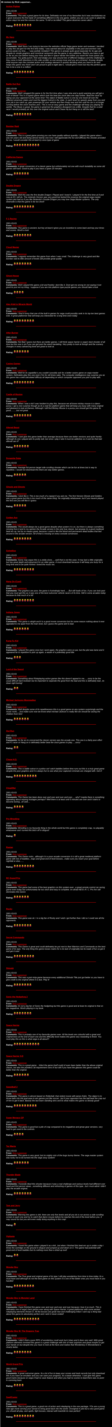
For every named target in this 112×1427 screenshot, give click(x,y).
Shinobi (10, 968)
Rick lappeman (19, 91)
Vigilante (10, 1236)
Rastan (9, 847)
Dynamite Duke (13, 458)
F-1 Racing (11, 219)
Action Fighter (13, 6)
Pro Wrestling (12, 819)
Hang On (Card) (13, 581)
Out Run (10, 731)
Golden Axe (11, 518)
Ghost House (12, 276)
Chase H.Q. (11, 759)
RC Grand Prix (13, 878)
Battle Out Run (13, 84)
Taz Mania (11, 1146)
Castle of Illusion (14, 394)
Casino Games (13, 364)
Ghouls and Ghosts (15, 487)
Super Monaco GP (15, 1118)
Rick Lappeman (20, 13)
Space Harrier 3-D (14, 1056)
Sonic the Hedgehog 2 (17, 997)
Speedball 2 (12, 1087)
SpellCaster (11, 1397)
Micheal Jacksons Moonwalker (21, 700)
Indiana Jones (13, 612)
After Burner (12, 333)
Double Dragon (13, 186)
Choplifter (11, 788)
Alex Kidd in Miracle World (19, 304)
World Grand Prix (14, 1364)
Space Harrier (12, 1025)
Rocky (9, 909)
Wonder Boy (12, 1267)
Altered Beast (12, 427)
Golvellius (11, 551)
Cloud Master (12, 247)
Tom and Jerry (13, 1205)
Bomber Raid (12, 126)
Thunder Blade (13, 1175)
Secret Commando (15, 937)
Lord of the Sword (15, 669)
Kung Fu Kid (12, 641)
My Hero (10, 37)
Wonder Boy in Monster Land (20, 1298)
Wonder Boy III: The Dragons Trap (22, 1331)
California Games (14, 157)
